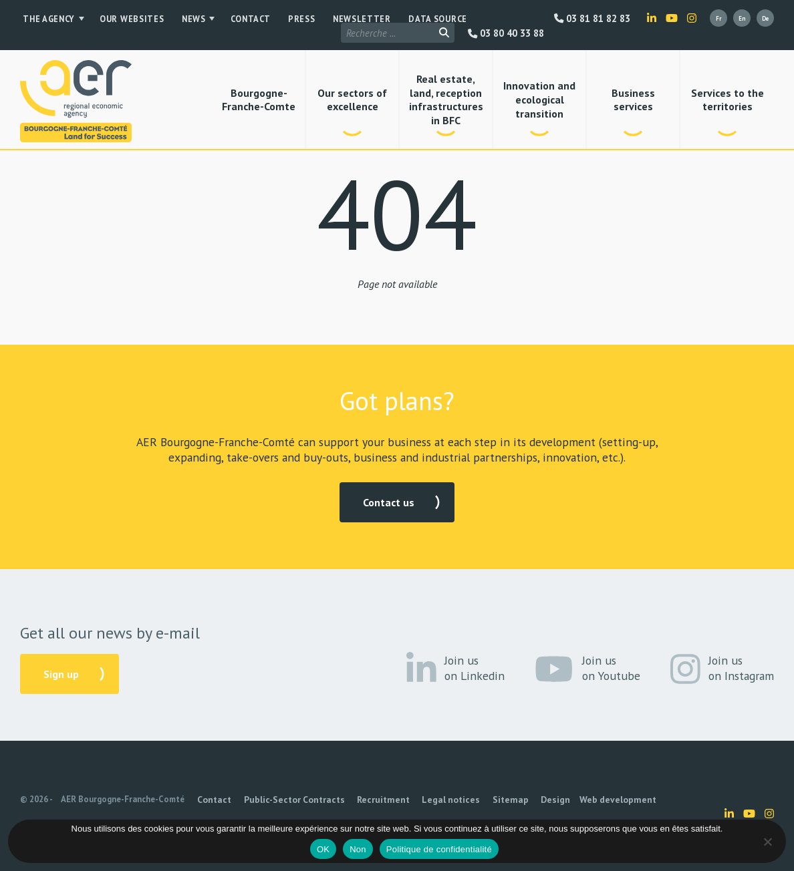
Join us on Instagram (722, 669)
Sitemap (476, 800)
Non (358, 849)
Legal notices (424, 800)
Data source (401, 19)
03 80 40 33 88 (506, 19)
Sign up (61, 674)
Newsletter (332, 19)
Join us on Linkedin (455, 669)
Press (280, 19)
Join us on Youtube (587, 669)
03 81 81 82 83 (592, 19)
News (180, 19)
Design (514, 800)
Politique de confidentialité (439, 849)
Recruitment (364, 800)
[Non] (767, 841)
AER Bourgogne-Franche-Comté (122, 799)
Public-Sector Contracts (283, 800)
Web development (569, 800)
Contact (234, 19)
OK (323, 849)
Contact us (388, 502)
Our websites (125, 19)
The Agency (46, 19)
